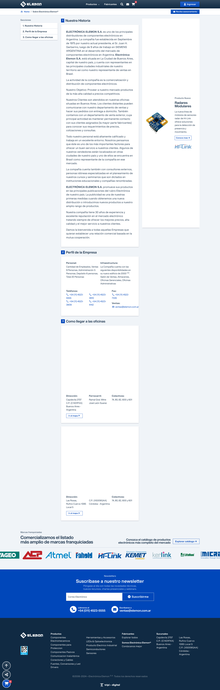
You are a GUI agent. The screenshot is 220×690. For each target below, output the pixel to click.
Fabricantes (110, 4)
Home (25, 12)
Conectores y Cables (62, 660)
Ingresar (190, 4)
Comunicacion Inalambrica (65, 656)
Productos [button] (93, 4)
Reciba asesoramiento (185, 12)
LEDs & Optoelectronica (99, 641)
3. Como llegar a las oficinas (38, 37)
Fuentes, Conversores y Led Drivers (65, 665)
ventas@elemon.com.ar (125, 307)
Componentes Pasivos (63, 652)
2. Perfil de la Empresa (35, 31)
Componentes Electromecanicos (60, 639)
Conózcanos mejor (132, 646)
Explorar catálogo (186, 541)
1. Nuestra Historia (32, 26)
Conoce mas (183, 138)
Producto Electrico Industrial (101, 645)
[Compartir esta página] (6, 674)
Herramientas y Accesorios (100, 637)
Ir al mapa (74, 416)
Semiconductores (95, 649)
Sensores (91, 653)
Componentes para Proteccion (61, 646)
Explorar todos (130, 637)
